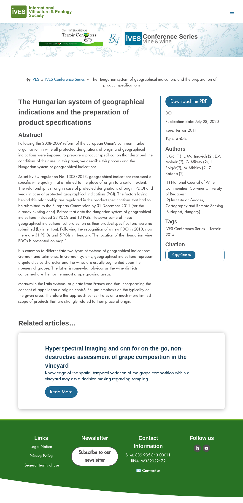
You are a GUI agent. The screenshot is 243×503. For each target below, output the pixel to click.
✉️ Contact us (148, 471)
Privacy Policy (41, 456)
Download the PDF (188, 101)
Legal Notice (41, 447)
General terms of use (41, 465)
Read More (61, 391)
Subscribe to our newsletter (95, 456)
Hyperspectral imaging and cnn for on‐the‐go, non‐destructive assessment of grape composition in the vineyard (115, 357)
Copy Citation (181, 254)
